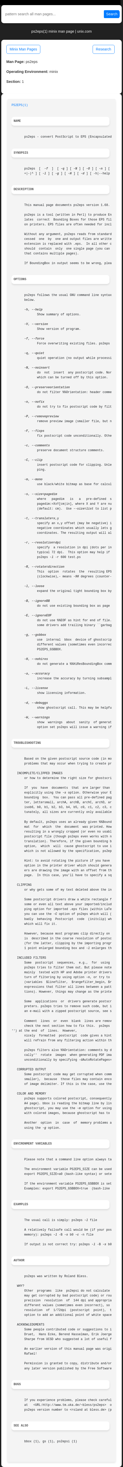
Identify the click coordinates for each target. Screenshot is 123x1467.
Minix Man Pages (23, 49)
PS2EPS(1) (19, 105)
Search (111, 14)
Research (103, 49)
